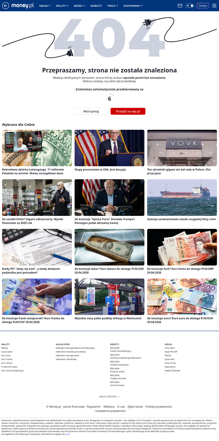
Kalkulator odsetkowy (66, 359)
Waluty (61, 5)
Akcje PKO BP (171, 351)
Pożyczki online (117, 371)
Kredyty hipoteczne (119, 364)
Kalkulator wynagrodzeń (67, 355)
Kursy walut (7, 351)
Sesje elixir (170, 359)
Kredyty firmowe (118, 378)
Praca (111, 5)
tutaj (67, 434)
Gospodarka (132, 5)
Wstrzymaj (91, 111)
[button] (214, 5)
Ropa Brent (170, 366)
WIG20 (168, 355)
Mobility (96, 5)
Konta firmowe (117, 385)
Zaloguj (203, 5)
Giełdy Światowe (172, 370)
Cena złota (170, 347)
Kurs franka (6, 359)
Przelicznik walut (9, 366)
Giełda (43, 5)
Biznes (78, 5)
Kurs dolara (6, 363)
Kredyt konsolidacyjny (120, 351)
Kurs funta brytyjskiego (12, 370)
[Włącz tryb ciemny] (189, 6)
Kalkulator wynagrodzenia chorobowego (75, 347)
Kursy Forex (170, 363)
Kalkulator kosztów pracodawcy (71, 351)
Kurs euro (6, 355)
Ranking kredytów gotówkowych (125, 357)
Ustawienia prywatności (110, 411)
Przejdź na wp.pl (128, 111)
